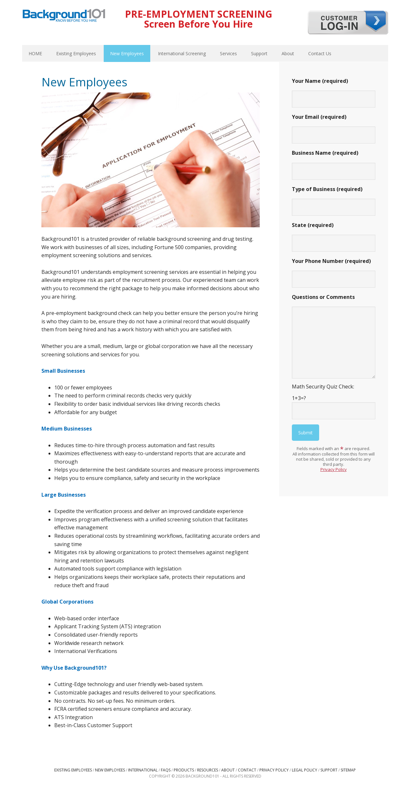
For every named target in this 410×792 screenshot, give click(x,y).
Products (184, 770)
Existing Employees (73, 770)
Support (328, 770)
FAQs (165, 770)
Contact (247, 770)
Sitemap (348, 770)
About (228, 770)
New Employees (110, 770)
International (143, 770)
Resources (207, 770)
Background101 (64, 16)
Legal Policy (304, 770)
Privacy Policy (333, 469)
